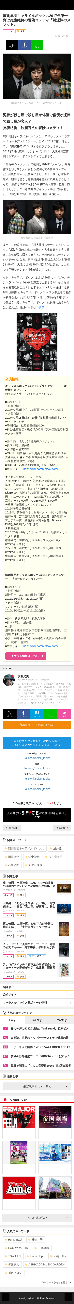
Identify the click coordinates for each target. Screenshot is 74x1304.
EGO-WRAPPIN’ (17, 1247)
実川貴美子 (54, 856)
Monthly (62, 1020)
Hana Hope (35, 1256)
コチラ (40, 307)
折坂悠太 (12, 1264)
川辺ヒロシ (13, 1272)
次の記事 (62, 828)
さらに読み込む (48, 1217)
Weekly (37, 1020)
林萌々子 (35, 1239)
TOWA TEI (13, 1256)
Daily (12, 1020)
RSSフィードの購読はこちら (44, 725)
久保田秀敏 (33, 865)
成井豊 (56, 848)
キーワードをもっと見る (56, 1282)
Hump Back (13, 1239)
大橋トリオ (58, 1256)
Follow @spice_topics (37, 758)
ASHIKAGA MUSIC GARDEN (45, 1264)
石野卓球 (42, 1247)
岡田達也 (12, 856)
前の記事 (12, 828)
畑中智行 (32, 856)
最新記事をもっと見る (45, 1086)
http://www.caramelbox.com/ (40, 469)
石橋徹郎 (12, 865)
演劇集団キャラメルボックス (24, 848)
